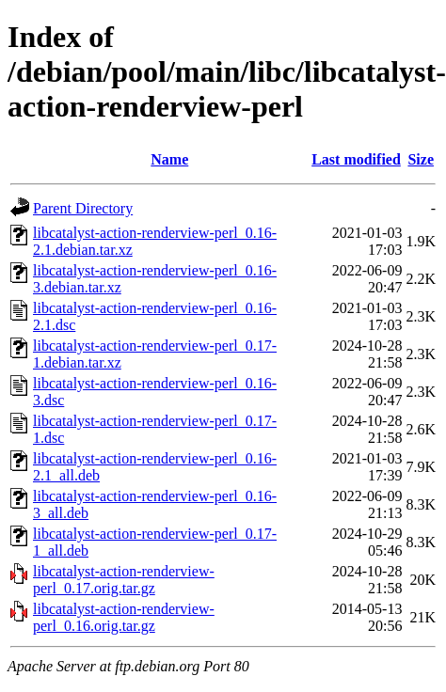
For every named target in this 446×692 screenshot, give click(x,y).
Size (420, 159)
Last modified (356, 159)
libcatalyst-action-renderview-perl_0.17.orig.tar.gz (124, 579)
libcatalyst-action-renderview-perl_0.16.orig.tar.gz (124, 617)
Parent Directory (83, 208)
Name (169, 159)
